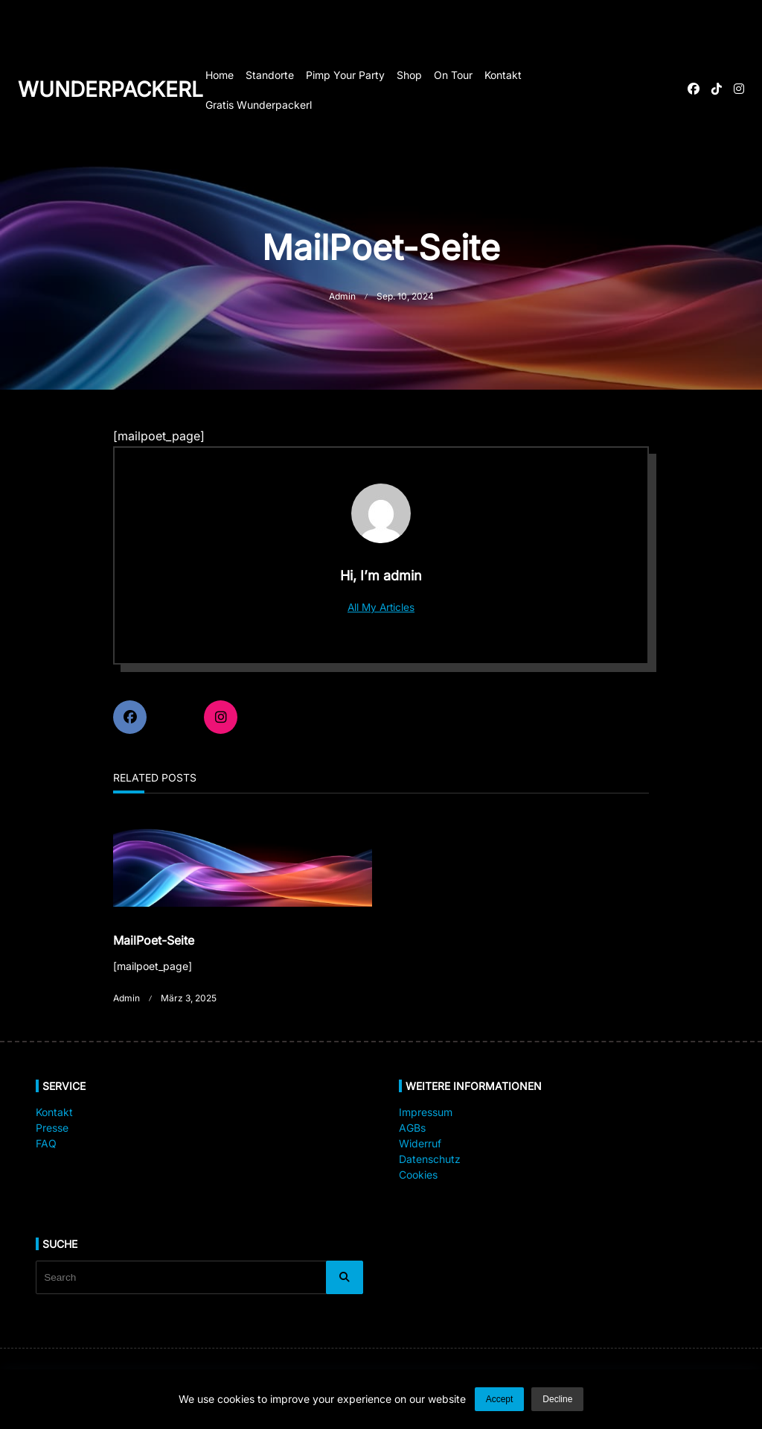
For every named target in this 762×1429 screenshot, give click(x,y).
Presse (52, 1127)
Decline (557, 1399)
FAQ (46, 1143)
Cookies (418, 1174)
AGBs (412, 1127)
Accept (499, 1399)
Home (219, 75)
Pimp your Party (345, 75)
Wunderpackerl (110, 89)
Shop (409, 75)
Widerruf (420, 1143)
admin (342, 296)
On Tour (453, 75)
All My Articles (381, 607)
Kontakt (503, 75)
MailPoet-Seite (153, 940)
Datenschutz (430, 1159)
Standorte (270, 75)
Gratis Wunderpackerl (258, 104)
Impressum (425, 1112)
